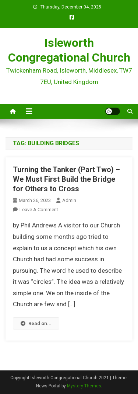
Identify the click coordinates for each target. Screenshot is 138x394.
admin (69, 200)
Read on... (36, 323)
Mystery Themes (84, 385)
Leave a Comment (39, 209)
